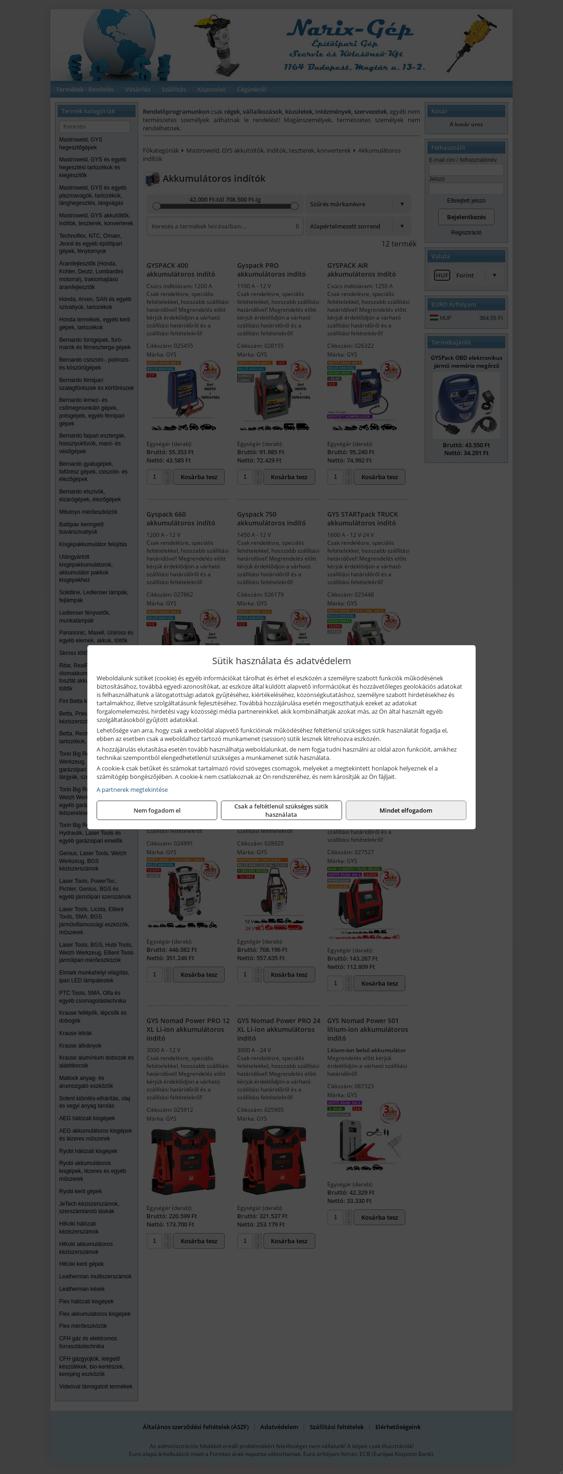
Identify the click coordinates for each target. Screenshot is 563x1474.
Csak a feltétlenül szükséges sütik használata (281, 810)
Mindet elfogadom (405, 810)
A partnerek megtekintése (132, 789)
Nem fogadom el (157, 810)
